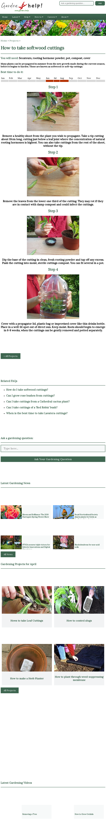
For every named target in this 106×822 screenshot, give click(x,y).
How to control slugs (79, 620)
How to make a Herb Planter (27, 678)
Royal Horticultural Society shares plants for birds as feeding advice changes (86, 516)
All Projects (10, 690)
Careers (52, 17)
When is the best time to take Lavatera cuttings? (36, 413)
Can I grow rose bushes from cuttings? (30, 395)
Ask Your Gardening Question (53, 459)
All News (8, 554)
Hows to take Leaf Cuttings (26, 620)
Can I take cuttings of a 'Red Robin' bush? (31, 407)
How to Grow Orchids (84, 814)
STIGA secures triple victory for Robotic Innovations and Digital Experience (36, 547)
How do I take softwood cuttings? (27, 389)
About (64, 17)
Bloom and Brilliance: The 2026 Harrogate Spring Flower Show (35, 515)
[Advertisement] (53, 715)
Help (27, 17)
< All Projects (11, 356)
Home (5, 17)
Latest (16, 17)
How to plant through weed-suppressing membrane (79, 678)
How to (39, 17)
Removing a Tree (29, 814)
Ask (100, 3)
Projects (14, 40)
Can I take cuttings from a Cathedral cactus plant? (38, 401)
